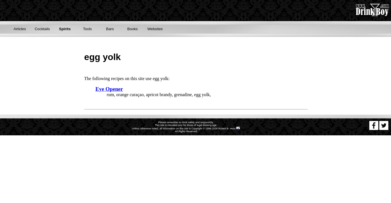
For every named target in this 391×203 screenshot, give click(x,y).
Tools (87, 29)
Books (132, 29)
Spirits (64, 29)
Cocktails (42, 29)
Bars (110, 29)
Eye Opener (109, 89)
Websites (155, 29)
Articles (20, 29)
